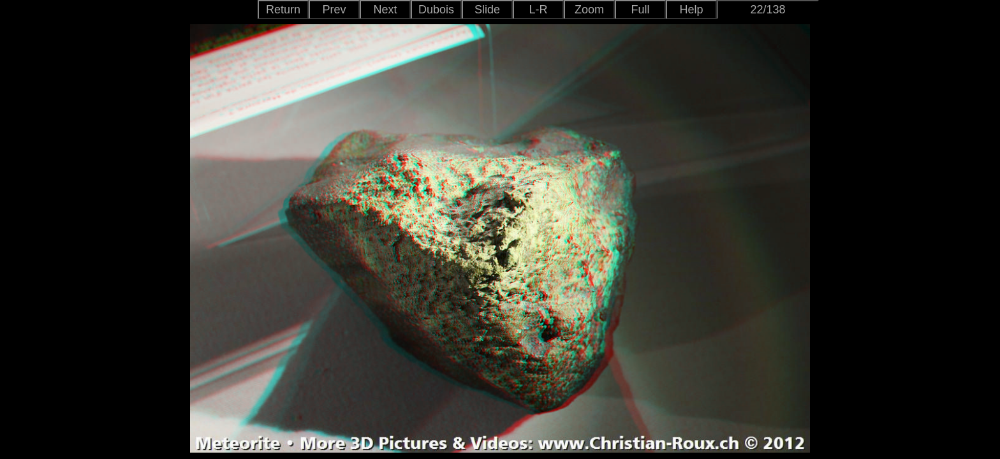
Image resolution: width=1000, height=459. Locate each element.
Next (385, 9)
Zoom (589, 9)
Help (691, 9)
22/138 (767, 9)
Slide (487, 9)
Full (640, 9)
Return (283, 9)
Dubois (436, 9)
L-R (538, 9)
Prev (334, 9)
